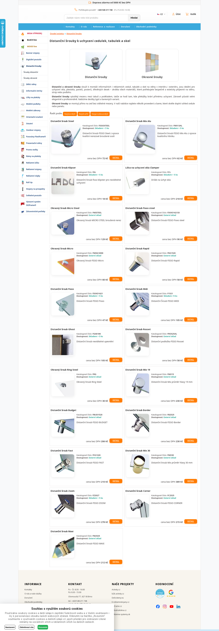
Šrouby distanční (31, 72)
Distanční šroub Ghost (63, 330)
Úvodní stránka (57, 33)
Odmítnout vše (26, 627)
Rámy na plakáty (33, 156)
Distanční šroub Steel (62, 122)
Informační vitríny (34, 91)
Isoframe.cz (117, 608)
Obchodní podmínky (146, 26)
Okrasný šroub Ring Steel (64, 371)
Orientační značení (34, 117)
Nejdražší (84, 115)
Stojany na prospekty (35, 189)
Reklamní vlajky (33, 176)
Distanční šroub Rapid (137, 249)
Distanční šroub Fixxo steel (140, 209)
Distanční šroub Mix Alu (138, 122)
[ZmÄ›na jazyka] (161, 14)
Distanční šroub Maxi (62, 532)
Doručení (125, 26)
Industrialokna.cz (119, 612)
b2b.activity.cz (118, 595)
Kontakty (70, 26)
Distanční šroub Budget (63, 411)
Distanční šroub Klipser (63, 169)
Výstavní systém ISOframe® (33, 203)
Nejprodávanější (100, 115)
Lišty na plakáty (33, 97)
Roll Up (29, 182)
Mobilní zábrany (33, 110)
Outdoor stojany (33, 130)
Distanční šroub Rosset (138, 330)
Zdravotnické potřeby (35, 211)
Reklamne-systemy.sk (121, 616)
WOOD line (32, 46)
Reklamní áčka (32, 162)
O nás (84, 26)
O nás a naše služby (33, 595)
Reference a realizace (104, 26)
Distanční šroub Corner (137, 492)
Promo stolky (32, 149)
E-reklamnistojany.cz (120, 603)
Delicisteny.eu (118, 599)
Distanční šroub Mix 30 (137, 452)
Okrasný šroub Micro (62, 249)
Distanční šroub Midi (136, 290)
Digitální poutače (33, 59)
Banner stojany (33, 53)
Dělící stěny (31, 84)
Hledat (134, 17)
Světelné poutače (34, 195)
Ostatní (29, 123)
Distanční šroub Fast (62, 452)
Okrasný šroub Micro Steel (65, 209)
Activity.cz (116, 591)
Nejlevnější (69, 115)
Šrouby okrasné (30, 78)
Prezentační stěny (34, 143)
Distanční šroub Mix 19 (137, 371)
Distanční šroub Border (138, 411)
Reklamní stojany (34, 169)
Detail (116, 159)
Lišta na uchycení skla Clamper (142, 169)
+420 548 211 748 (105, 10)
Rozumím (42, 627)
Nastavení (10, 627)
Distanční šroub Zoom (63, 492)
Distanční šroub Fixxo (62, 290)
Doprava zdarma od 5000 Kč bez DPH (109, 2)
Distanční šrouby (74, 33)
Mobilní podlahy (33, 104)
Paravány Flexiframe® (36, 136)
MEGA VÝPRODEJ (34, 33)
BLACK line (32, 40)
